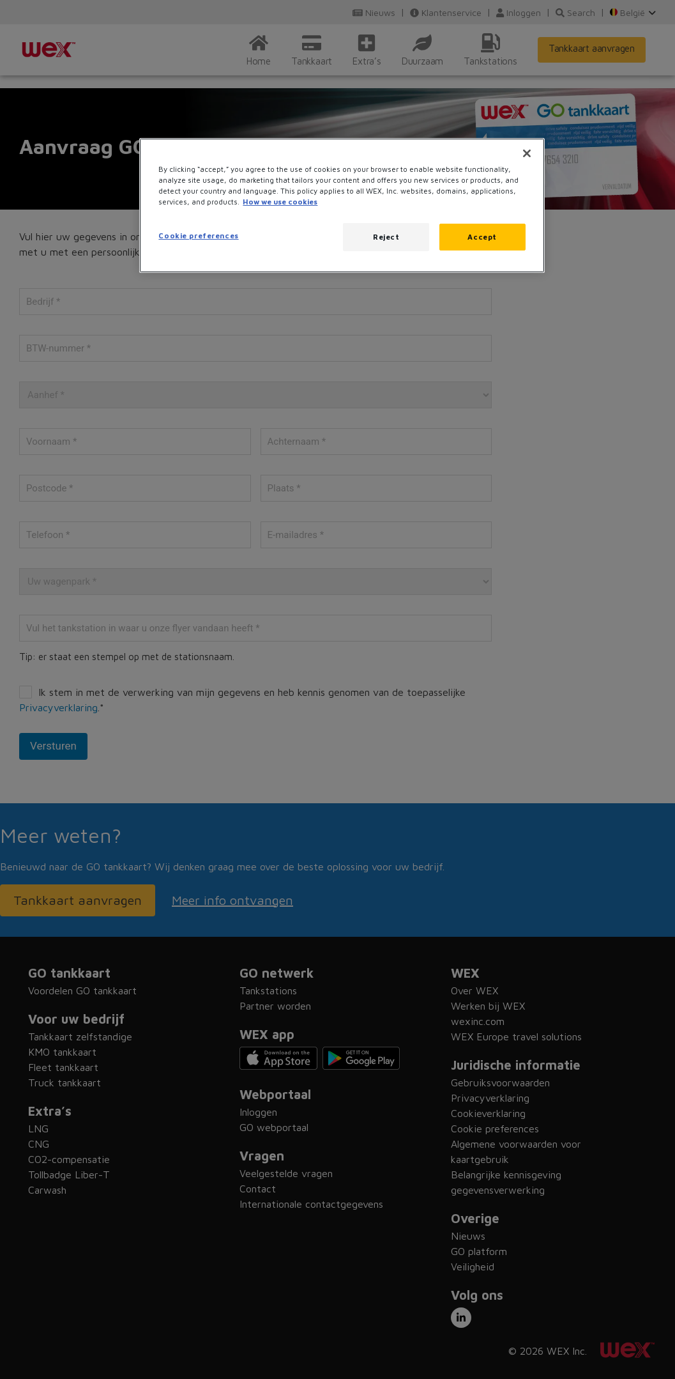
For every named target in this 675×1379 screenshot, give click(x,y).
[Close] (527, 153)
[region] (341, 205)
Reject (386, 237)
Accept (481, 237)
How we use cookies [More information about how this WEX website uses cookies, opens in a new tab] (280, 201)
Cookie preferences (198, 235)
